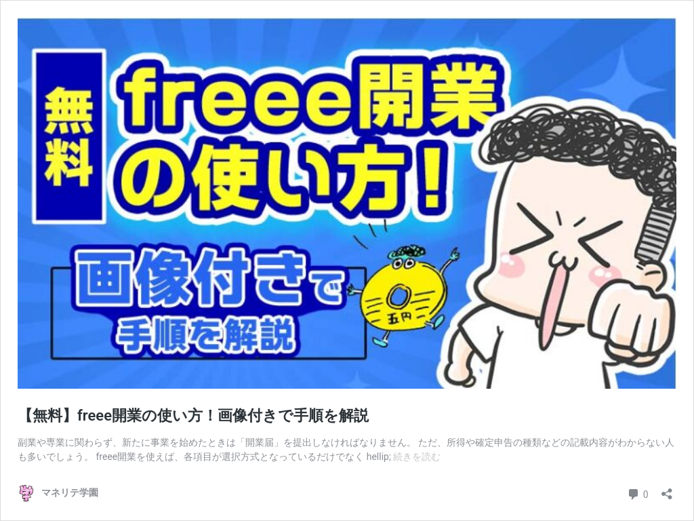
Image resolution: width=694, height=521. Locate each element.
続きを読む (417, 456)
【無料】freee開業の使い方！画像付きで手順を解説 (193, 415)
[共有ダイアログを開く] (666, 489)
